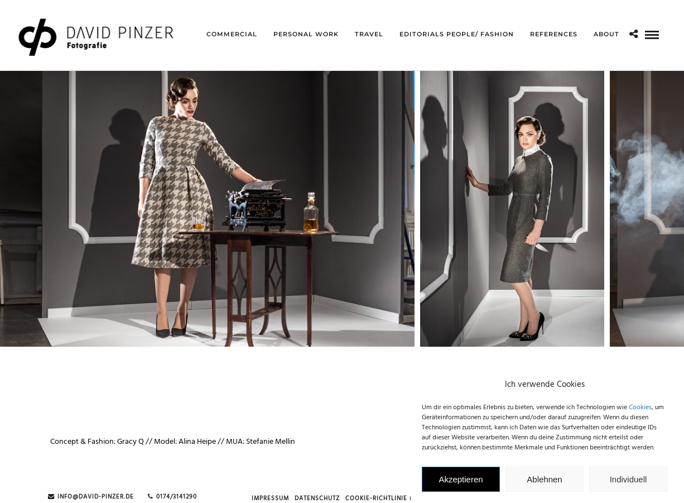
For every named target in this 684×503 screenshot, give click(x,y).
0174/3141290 (172, 497)
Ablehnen (544, 485)
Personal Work (306, 34)
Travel (369, 34)
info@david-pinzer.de (91, 497)
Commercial (231, 34)
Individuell (628, 485)
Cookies (640, 413)
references (553, 34)
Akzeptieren (461, 485)
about (606, 34)
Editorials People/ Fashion (456, 34)
